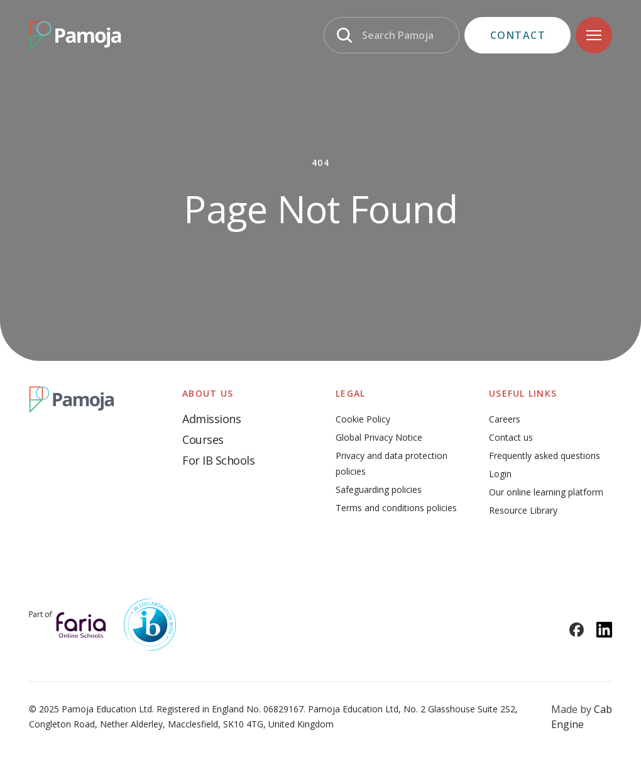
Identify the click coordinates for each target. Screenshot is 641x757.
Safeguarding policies (379, 489)
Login (500, 474)
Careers (504, 419)
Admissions (211, 418)
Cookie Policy (363, 419)
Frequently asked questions (544, 455)
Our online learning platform (546, 492)
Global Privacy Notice (379, 437)
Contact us (511, 437)
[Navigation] (594, 35)
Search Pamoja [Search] (398, 35)
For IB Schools (218, 460)
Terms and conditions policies (396, 508)
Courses (203, 439)
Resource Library (523, 510)
